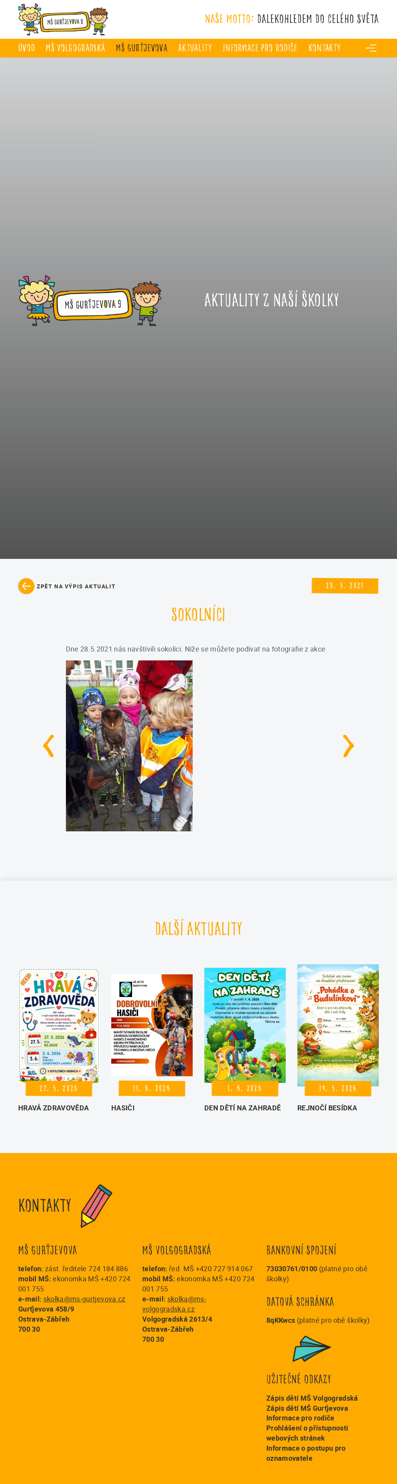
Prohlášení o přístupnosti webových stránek (307, 1433)
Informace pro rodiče (260, 47)
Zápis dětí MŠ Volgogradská (312, 1398)
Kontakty (325, 47)
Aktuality (195, 47)
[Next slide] (348, 745)
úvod (26, 47)
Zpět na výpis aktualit (76, 586)
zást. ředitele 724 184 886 (86, 1268)
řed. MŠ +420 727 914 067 (211, 1268)
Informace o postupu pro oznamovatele (306, 1453)
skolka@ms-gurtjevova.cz (84, 1298)
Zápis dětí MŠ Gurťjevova (307, 1408)
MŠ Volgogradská (75, 47)
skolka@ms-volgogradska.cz (174, 1303)
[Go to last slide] (48, 745)
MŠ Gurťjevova (141, 47)
